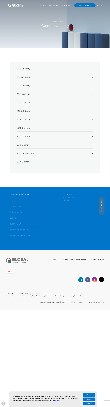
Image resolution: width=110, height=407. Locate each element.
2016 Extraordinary (55, 153)
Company (43, 5)
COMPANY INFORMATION (29, 194)
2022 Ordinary (55, 94)
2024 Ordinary (55, 77)
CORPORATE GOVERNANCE (29, 230)
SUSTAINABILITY (29, 224)
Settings (89, 403)
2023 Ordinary (55, 85)
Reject (89, 399)
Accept (89, 395)
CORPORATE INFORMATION (29, 236)
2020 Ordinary (55, 111)
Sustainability (67, 5)
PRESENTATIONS (29, 206)
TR (98, 5)
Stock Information (68, 194)
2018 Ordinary (55, 128)
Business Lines (55, 5)
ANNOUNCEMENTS (29, 212)
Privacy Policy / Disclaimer (78, 299)
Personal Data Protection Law (16, 299)
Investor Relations (97, 260)
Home (48, 21)
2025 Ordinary (55, 68)
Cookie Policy (56, 400)
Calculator (65, 200)
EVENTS (29, 218)
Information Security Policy (40, 299)
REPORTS (29, 200)
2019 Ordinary (55, 119)
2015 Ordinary (55, 161)
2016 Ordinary (55, 145)
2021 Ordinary (55, 102)
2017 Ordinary (55, 136)
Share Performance (68, 197)
